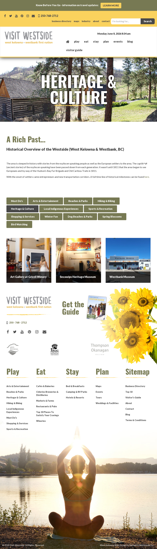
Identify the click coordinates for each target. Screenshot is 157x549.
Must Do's (17, 200)
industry (86, 21)
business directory (61, 21)
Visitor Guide (74, 50)
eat (86, 41)
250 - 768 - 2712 (18, 322)
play (76, 41)
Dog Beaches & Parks (80, 216)
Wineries (41, 421)
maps (76, 21)
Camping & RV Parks (76, 392)
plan (106, 41)
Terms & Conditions (135, 420)
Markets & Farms (45, 400)
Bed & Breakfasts (75, 386)
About (128, 403)
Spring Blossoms (112, 216)
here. (146, 176)
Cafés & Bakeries (45, 386)
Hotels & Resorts (75, 397)
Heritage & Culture (22, 208)
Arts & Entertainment (45, 200)
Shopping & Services (23, 216)
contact (106, 21)
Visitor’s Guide (133, 397)
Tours (99, 397)
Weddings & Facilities (107, 403)
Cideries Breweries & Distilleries (47, 393)
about (96, 21)
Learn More (111, 5)
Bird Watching (19, 224)
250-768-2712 (49, 15)
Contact (129, 409)
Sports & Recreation (100, 208)
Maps (98, 386)
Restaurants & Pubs (46, 406)
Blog (130, 41)
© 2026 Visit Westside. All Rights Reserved (23, 545)
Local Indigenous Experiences (61, 208)
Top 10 (128, 392)
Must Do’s (11, 417)
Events (99, 392)
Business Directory (135, 386)
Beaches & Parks (78, 200)
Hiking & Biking (106, 200)
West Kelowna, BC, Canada (133, 33)
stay (96, 41)
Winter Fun (51, 216)
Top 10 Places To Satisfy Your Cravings (47, 414)
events (118, 41)
